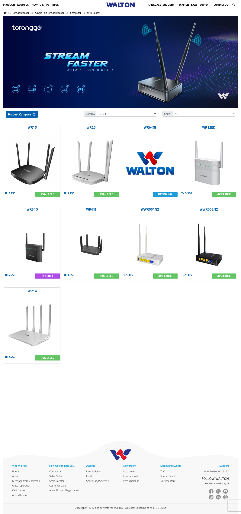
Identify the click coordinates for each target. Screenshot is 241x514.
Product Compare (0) (21, 114)
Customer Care (57, 485)
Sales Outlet (56, 476)
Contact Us (55, 471)
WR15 (32, 127)
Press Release (131, 481)
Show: (167, 114)
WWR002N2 (209, 209)
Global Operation (21, 485)
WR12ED (208, 127)
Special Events (168, 476)
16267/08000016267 (216, 471)
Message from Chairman (26, 481)
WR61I (91, 209)
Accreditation (19, 495)
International (93, 471)
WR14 (32, 291)
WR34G (32, 209)
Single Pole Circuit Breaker (49, 13)
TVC (162, 471)
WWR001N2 (150, 209)
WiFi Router (93, 13)
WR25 (91, 127)
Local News (129, 471)
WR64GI (150, 127)
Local (89, 476)
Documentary (167, 481)
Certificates (18, 490)
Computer (75, 13)
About (15, 476)
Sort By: (90, 114)
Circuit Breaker (21, 13)
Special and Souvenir (97, 481)
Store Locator (56, 481)
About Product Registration (64, 490)
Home (15, 471)
